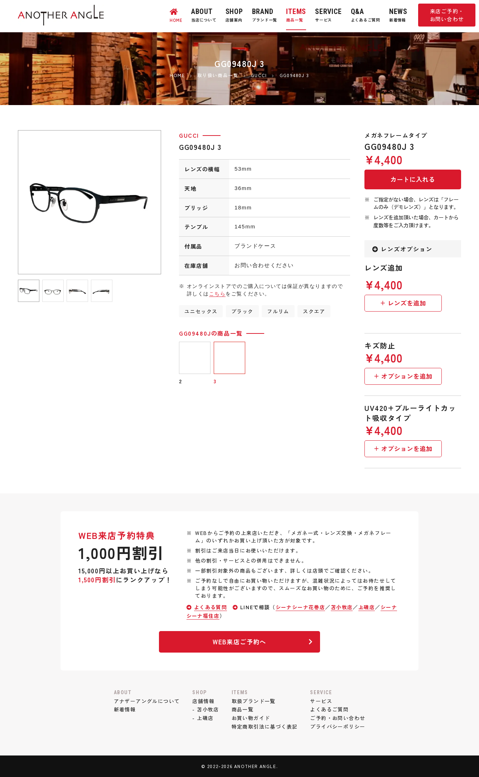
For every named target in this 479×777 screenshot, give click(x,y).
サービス (322, 701)
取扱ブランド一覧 (253, 701)
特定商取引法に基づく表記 (264, 726)
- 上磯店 (202, 717)
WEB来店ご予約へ (262, 641)
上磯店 (368, 607)
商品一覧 (242, 709)
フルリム (279, 311)
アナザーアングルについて (145, 701)
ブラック (243, 311)
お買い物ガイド (250, 717)
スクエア (315, 311)
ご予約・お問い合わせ (339, 717)
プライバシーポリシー (339, 726)
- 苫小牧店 (205, 709)
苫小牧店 (343, 607)
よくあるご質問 (330, 709)
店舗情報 (203, 701)
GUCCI (189, 135)
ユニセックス (201, 311)
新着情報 (123, 709)
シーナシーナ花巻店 (301, 607)
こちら (217, 294)
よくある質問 (211, 607)
